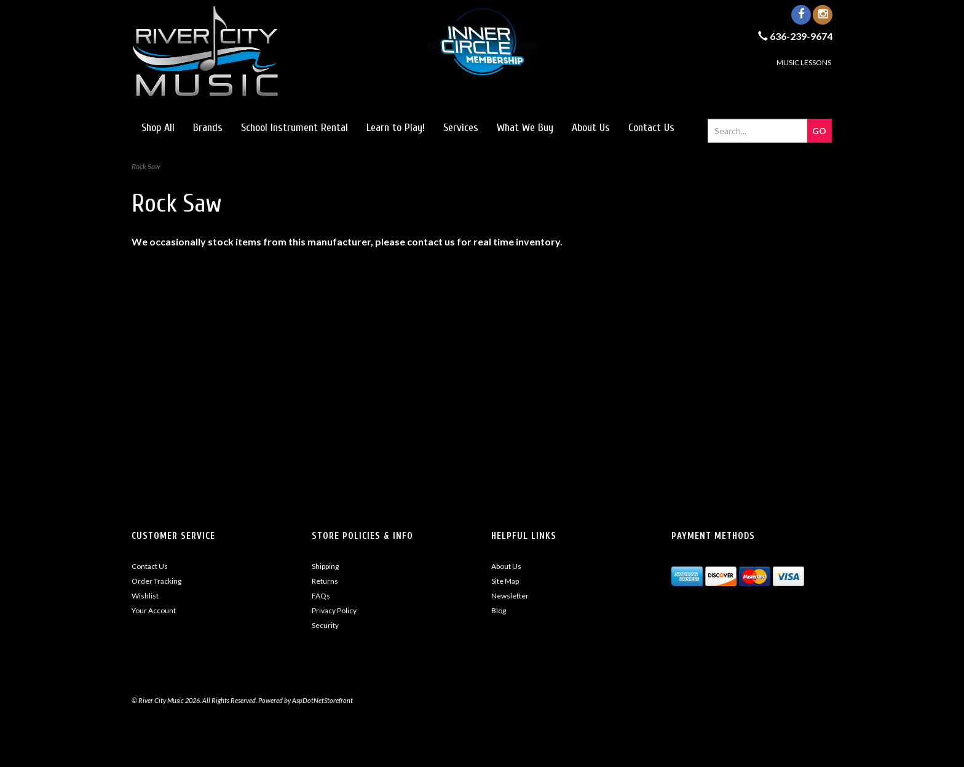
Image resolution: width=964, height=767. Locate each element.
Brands (208, 127)
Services (460, 127)
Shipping (325, 566)
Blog (498, 610)
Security (325, 625)
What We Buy (525, 127)
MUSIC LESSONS (803, 62)
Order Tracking (156, 581)
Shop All (158, 127)
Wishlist (145, 595)
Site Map (505, 581)
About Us (591, 127)
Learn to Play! (395, 127)
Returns (325, 581)
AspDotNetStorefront (322, 700)
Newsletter (510, 595)
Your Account (154, 610)
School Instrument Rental (294, 127)
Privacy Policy (334, 610)
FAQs (321, 595)
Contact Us (651, 127)
